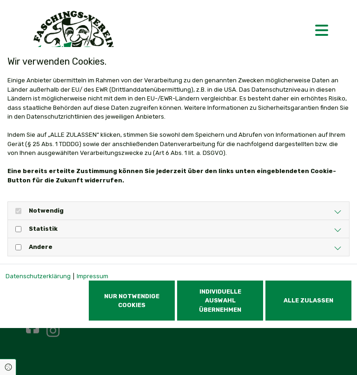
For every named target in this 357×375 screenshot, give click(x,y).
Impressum (92, 276)
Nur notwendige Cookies (131, 300)
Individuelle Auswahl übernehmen (220, 300)
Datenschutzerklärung (38, 276)
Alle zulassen (308, 300)
